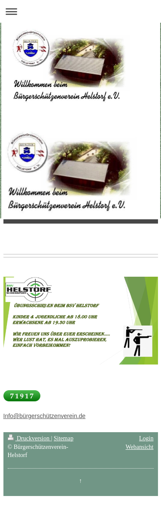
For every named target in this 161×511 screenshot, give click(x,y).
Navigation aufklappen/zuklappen (80, 11)
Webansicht (140, 447)
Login (146, 438)
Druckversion (29, 438)
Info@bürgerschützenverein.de (44, 415)
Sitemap (63, 438)
